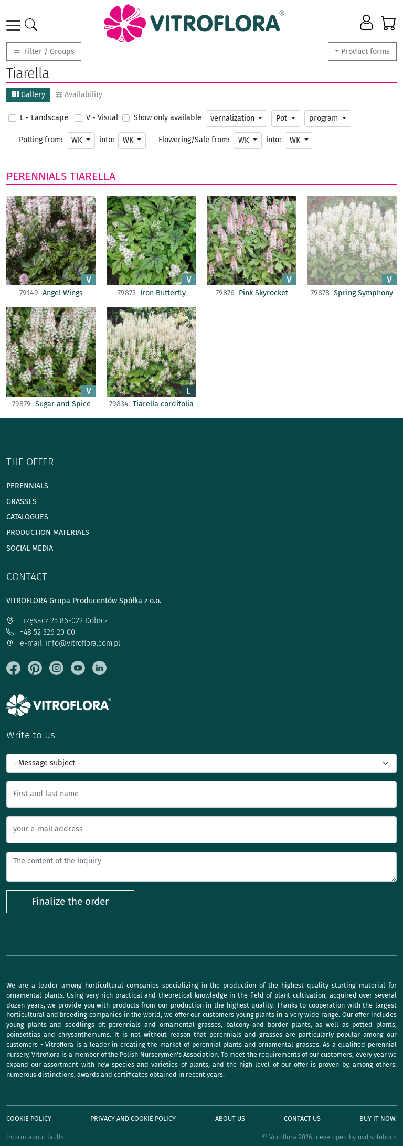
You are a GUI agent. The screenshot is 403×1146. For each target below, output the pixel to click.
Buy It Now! (378, 1118)
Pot (282, 118)
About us (230, 1118)
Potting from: (40, 139)
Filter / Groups (44, 51)
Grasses (21, 501)
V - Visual (102, 117)
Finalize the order (70, 901)
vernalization (233, 118)
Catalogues (27, 516)
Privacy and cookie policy (133, 1118)
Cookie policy (28, 1118)
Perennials (36, 176)
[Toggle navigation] (15, 25)
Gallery (28, 94)
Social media (29, 548)
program (324, 118)
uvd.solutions (377, 1137)
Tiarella (92, 176)
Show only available (168, 117)
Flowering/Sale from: (193, 139)
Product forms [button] (365, 51)
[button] (367, 23)
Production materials (47, 532)
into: (106, 139)
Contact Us (302, 1118)
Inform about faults (35, 1137)
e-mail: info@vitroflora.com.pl (63, 643)
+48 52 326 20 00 (40, 632)
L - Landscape (44, 117)
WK (77, 140)
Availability (79, 94)
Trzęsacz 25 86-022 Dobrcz (57, 620)
